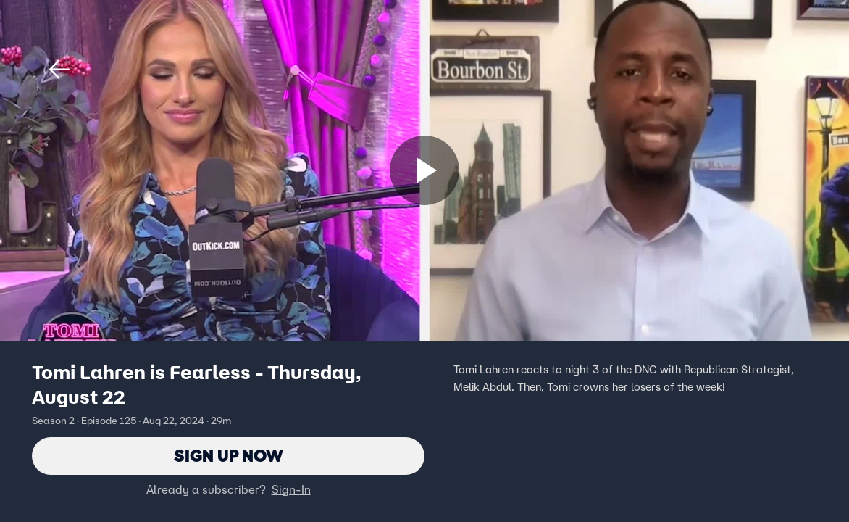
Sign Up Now (228, 455)
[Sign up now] (424, 170)
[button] (59, 69)
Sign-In (291, 489)
